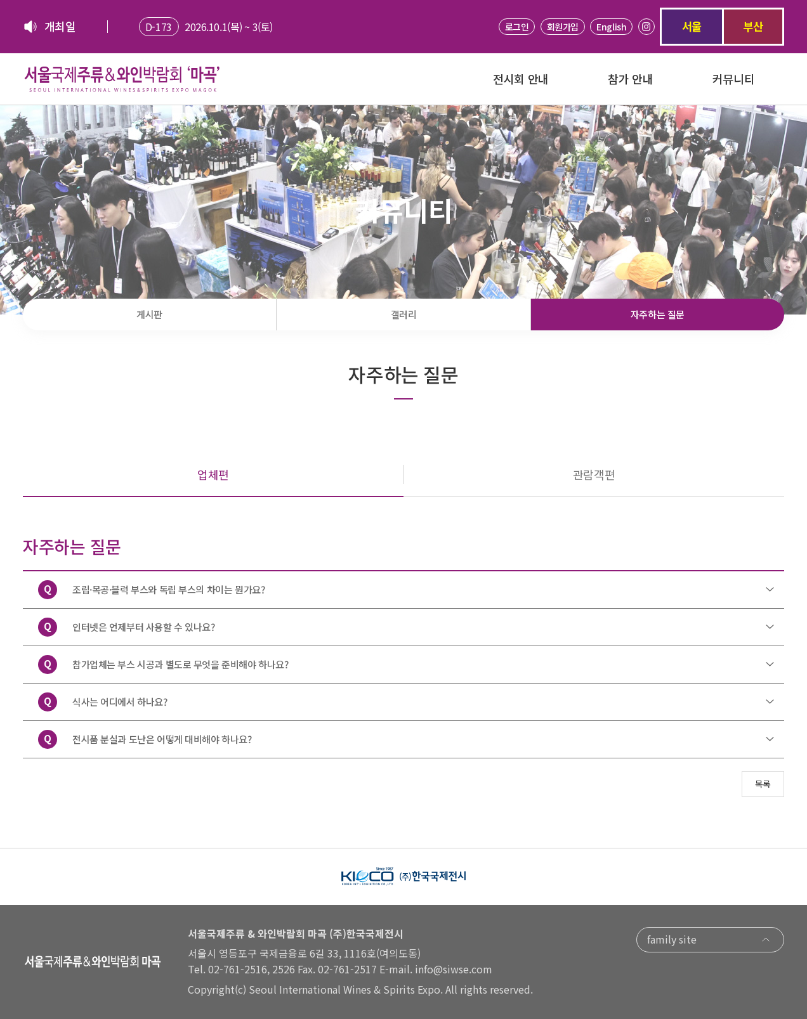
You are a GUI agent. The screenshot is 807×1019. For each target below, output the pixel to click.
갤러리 (404, 314)
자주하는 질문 (658, 314)
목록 (763, 783)
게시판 (149, 314)
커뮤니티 (733, 78)
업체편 (213, 474)
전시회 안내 (520, 78)
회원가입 (563, 26)
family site (710, 939)
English (611, 26)
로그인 (517, 26)
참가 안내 (630, 78)
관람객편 (594, 474)
